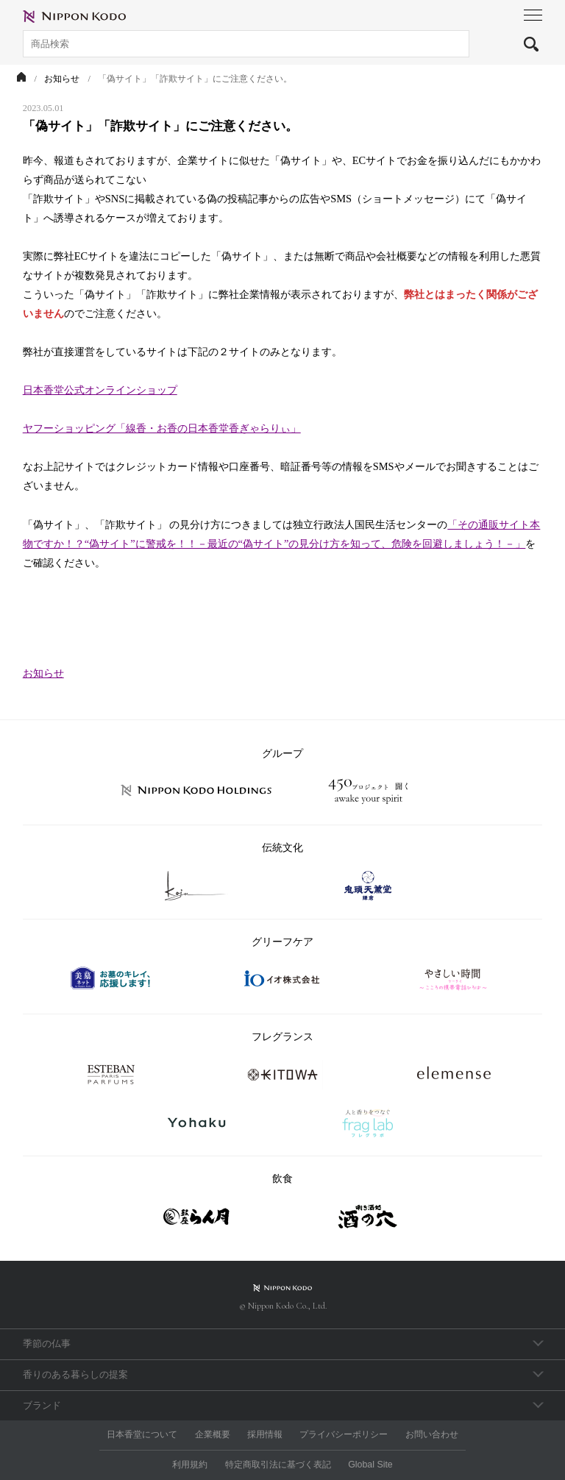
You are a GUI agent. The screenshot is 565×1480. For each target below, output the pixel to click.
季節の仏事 (47, 1343)
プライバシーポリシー (343, 1434)
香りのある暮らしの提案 (75, 1374)
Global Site (370, 1464)
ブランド (42, 1405)
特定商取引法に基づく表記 (278, 1464)
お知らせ (43, 673)
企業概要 (212, 1434)
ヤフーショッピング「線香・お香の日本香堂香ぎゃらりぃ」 (162, 428)
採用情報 (264, 1434)
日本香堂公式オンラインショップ (100, 390)
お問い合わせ (431, 1434)
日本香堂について (142, 1434)
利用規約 (189, 1464)
